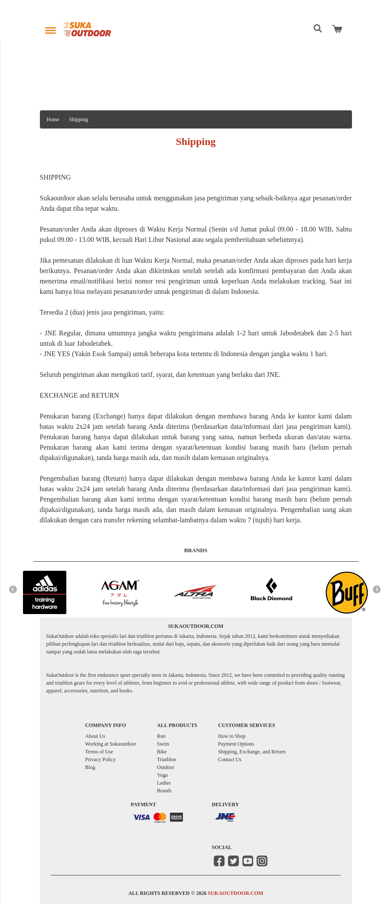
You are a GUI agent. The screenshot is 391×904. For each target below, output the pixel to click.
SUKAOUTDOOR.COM (235, 893)
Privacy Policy (100, 759)
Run (161, 736)
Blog (90, 767)
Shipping (78, 119)
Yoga (162, 775)
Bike (162, 752)
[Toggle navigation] (50, 28)
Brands (164, 791)
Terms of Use (99, 752)
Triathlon (166, 759)
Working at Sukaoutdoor (110, 744)
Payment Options (236, 744)
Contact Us (229, 759)
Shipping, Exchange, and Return (252, 752)
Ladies (164, 783)
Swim (163, 744)
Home (53, 119)
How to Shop (231, 736)
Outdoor (165, 767)
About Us (95, 736)
